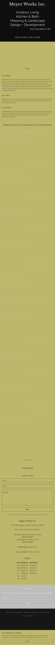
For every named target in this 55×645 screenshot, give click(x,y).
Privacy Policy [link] (33, 514)
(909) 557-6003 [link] (20, 37)
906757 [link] (25, 552)
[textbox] (27, 480)
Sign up (27, 603)
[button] (27, 460)
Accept (27, 641)
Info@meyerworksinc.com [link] (27, 547)
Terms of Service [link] (41, 514)
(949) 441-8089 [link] (34, 37)
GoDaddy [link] (30, 615)
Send (27, 509)
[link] (27, 5)
